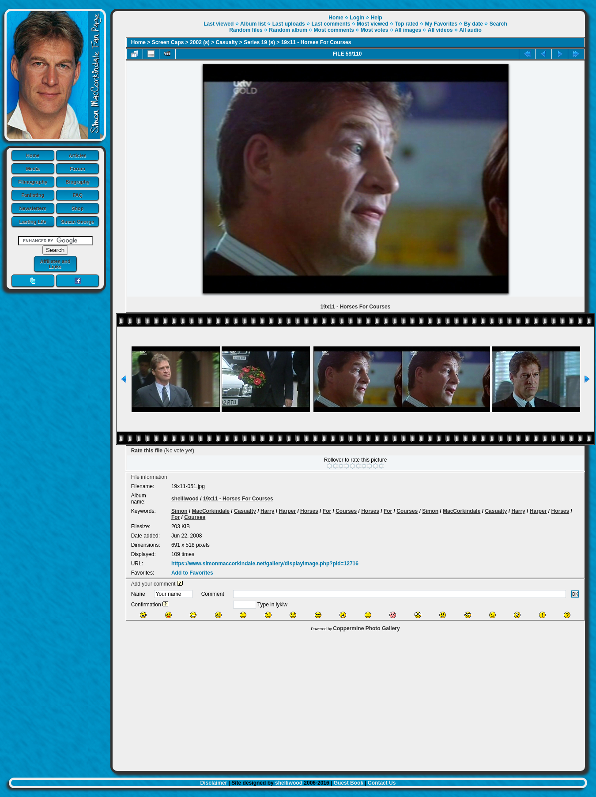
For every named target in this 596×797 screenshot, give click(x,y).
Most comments (334, 30)
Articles (78, 155)
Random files (245, 30)
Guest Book (348, 783)
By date (473, 24)
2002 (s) (200, 42)
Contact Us (382, 783)
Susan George (77, 221)
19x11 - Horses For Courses (316, 42)
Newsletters (32, 208)
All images (408, 30)
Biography (78, 181)
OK (575, 594)
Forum (77, 168)
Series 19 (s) (259, 42)
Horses (309, 511)
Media (33, 168)
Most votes (375, 30)
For (327, 511)
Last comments (330, 24)
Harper (287, 511)
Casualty (227, 42)
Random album (288, 30)
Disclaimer (213, 783)
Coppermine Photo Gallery (366, 628)
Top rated (407, 24)
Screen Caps (168, 42)
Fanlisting (32, 195)
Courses (346, 511)
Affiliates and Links (55, 264)
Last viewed (219, 24)
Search (498, 24)
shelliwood (185, 499)
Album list (253, 24)
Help (376, 18)
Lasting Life (32, 221)
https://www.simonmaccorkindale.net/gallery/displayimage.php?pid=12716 (264, 563)
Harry (267, 511)
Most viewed (372, 24)
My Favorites (441, 24)
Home (33, 155)
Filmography (32, 181)
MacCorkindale (211, 511)
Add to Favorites (192, 573)
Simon (179, 511)
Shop (78, 208)
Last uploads (288, 24)
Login (357, 18)
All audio (470, 30)
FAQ (77, 195)
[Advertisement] (349, 699)
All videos (440, 30)
